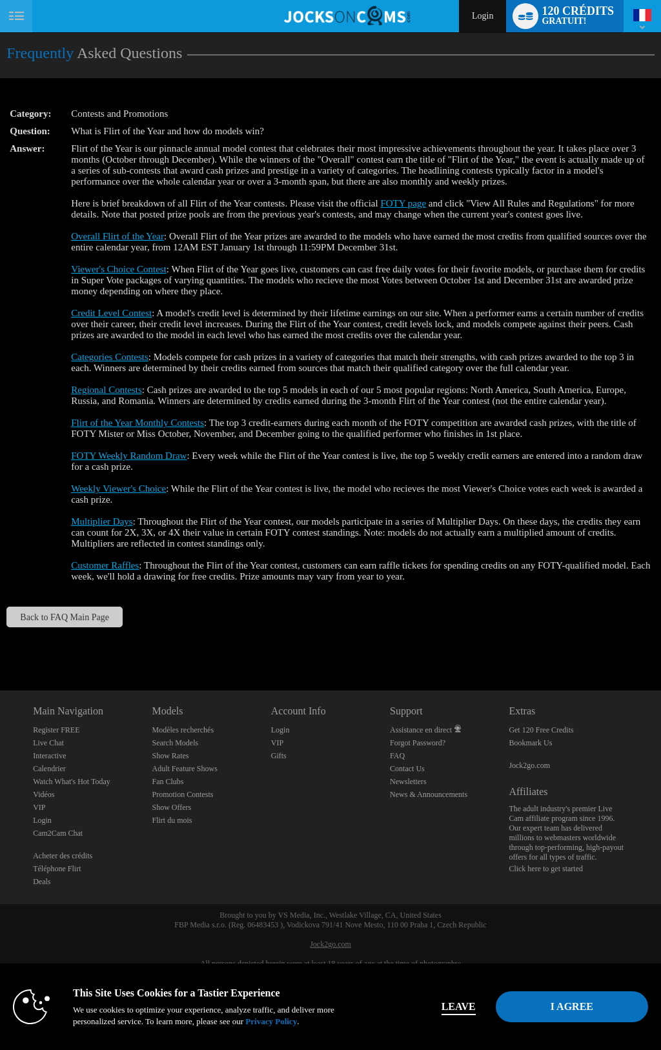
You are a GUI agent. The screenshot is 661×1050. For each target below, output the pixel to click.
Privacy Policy (271, 1021)
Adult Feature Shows (184, 768)
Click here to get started (546, 868)
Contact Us (407, 768)
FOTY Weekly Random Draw (129, 455)
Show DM (0, 642)
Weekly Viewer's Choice (118, 488)
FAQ (397, 755)
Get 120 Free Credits (541, 729)
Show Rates (170, 755)
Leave (459, 1006)
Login (482, 16)
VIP (39, 807)
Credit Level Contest (111, 313)
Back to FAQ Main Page (64, 617)
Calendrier (49, 768)
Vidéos (43, 794)
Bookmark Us (530, 742)
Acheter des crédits (62, 855)
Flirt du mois (172, 820)
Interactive (49, 755)
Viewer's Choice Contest (119, 269)
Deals (41, 881)
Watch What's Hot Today (71, 781)
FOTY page (403, 203)
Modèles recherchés (183, 729)
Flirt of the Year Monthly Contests (137, 423)
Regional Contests (106, 390)
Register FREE (56, 729)
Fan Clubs (167, 781)
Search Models (175, 742)
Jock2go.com (529, 765)
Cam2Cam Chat (58, 833)
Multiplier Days (101, 521)
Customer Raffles (105, 565)
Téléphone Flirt (57, 868)
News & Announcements (428, 794)
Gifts (279, 755)
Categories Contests (109, 357)
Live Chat (48, 742)
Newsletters (408, 781)
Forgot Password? (417, 742)
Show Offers (171, 807)
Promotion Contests (182, 794)
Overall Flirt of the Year (117, 236)
